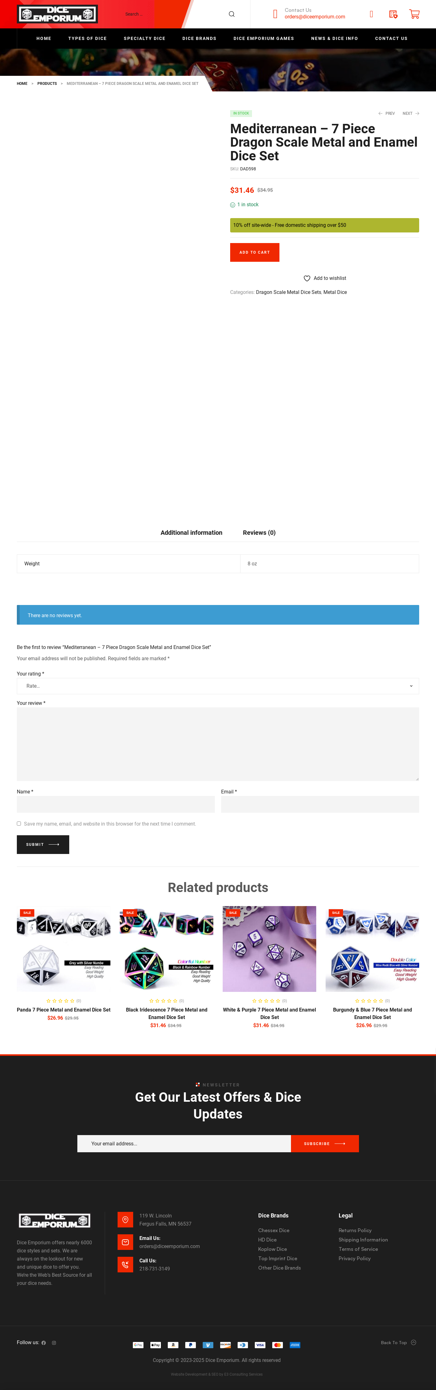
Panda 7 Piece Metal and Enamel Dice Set (63, 1010)
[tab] (191, 532)
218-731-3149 (154, 1269)
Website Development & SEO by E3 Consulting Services (217, 1374)
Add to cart (255, 252)
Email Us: (150, 1238)
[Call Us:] (125, 1264)
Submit (35, 844)
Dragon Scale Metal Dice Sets (288, 292)
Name (25, 792)
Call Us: (148, 1261)
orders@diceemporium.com (315, 17)
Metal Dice (335, 292)
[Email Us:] (125, 1242)
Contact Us (298, 10)
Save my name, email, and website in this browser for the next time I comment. (110, 824)
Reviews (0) (259, 532)
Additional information (191, 532)
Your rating (30, 674)
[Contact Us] (275, 14)
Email (229, 792)
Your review (31, 703)
